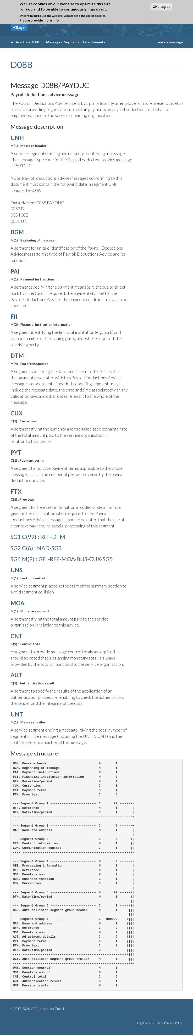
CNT (17, 635)
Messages (54, 42)
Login (19, 27)
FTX (16, 491)
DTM (17, 355)
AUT (16, 674)
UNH (17, 137)
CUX (16, 413)
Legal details (145, 1023)
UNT (17, 714)
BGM (17, 232)
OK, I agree (161, 7)
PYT (16, 452)
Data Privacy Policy (169, 1023)
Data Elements (93, 42)
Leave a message (169, 42)
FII (14, 316)
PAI (15, 271)
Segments (72, 42)
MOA (17, 602)
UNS (16, 569)
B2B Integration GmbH (47, 1009)
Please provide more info (39, 20)
